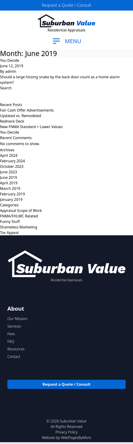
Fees (11, 333)
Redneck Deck (12, 121)
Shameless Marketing (18, 227)
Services (14, 326)
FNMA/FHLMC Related (19, 216)
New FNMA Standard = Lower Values (31, 126)
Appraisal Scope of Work (21, 210)
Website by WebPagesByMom (66, 437)
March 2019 (10, 188)
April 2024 (8, 155)
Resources (16, 348)
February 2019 (12, 194)
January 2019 (11, 199)
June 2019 (8, 177)
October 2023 (11, 166)
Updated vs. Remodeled (20, 115)
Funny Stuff (10, 221)
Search (6, 87)
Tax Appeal (9, 232)
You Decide (9, 60)
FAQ (10, 341)
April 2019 (8, 182)
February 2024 (12, 160)
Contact (13, 356)
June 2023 (8, 171)
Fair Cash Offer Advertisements (27, 110)
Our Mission (17, 318)
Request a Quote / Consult (66, 5)
